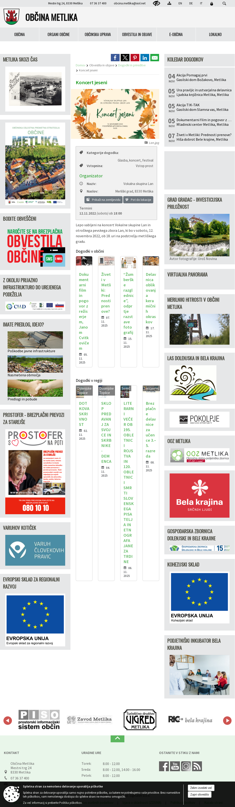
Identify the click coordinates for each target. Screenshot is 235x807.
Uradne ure (91, 752)
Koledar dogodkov (185, 59)
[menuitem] (19, 34)
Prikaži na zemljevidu (103, 200)
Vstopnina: (91, 166)
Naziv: (87, 184)
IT (201, 3)
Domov (80, 65)
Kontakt (11, 752)
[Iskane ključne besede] (220, 4)
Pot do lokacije (138, 200)
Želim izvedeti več (201, 788)
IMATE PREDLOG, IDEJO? (23, 324)
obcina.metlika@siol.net (129, 3)
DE (191, 3)
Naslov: (88, 191)
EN (180, 3)
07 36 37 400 (20, 778)
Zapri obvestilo (199, 794)
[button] (7, 720)
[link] (115, 57)
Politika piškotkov (70, 803)
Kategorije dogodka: (99, 153)
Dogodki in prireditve (131, 65)
